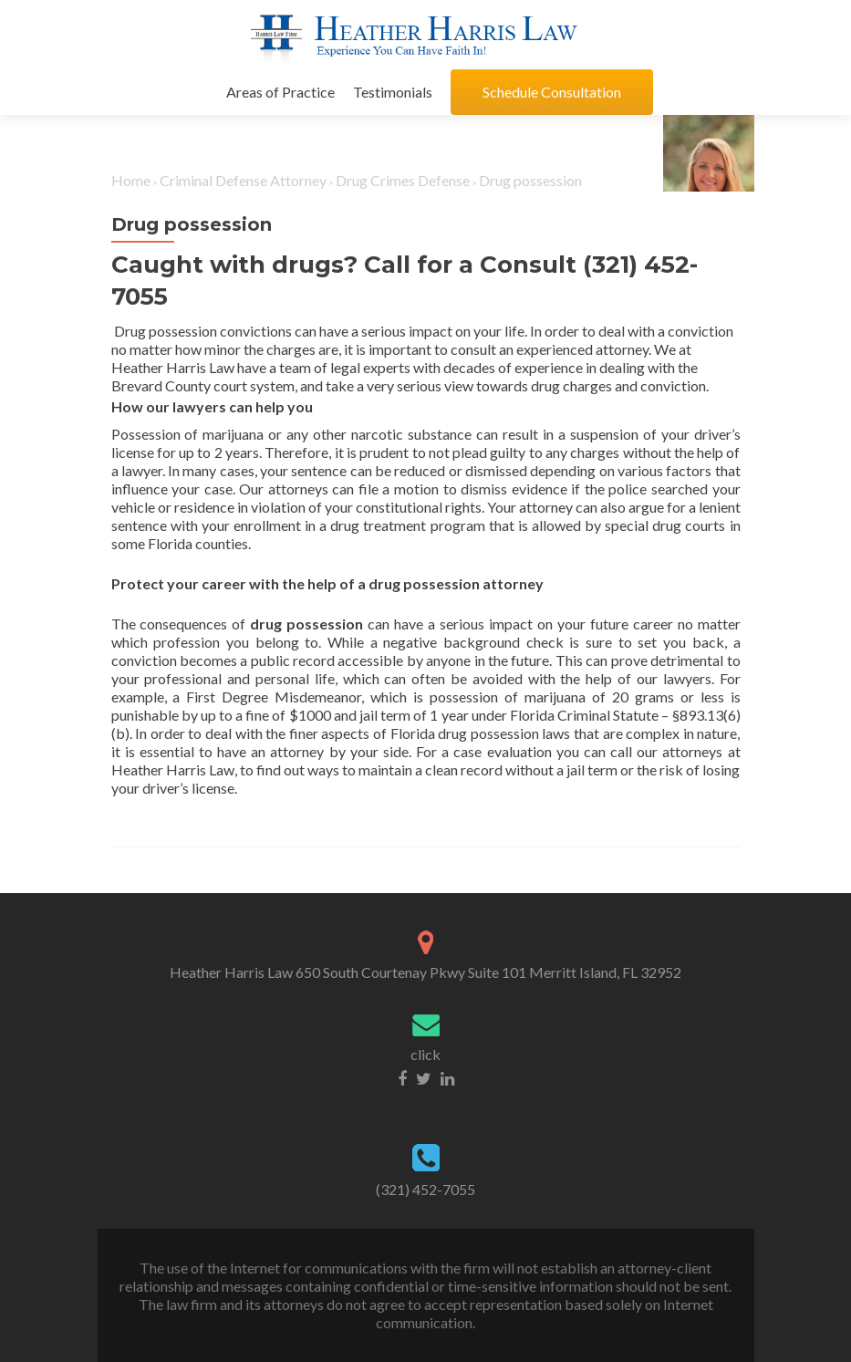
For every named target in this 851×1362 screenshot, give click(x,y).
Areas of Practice (280, 91)
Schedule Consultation (552, 91)
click (425, 1054)
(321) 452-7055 (425, 1189)
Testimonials (392, 91)
